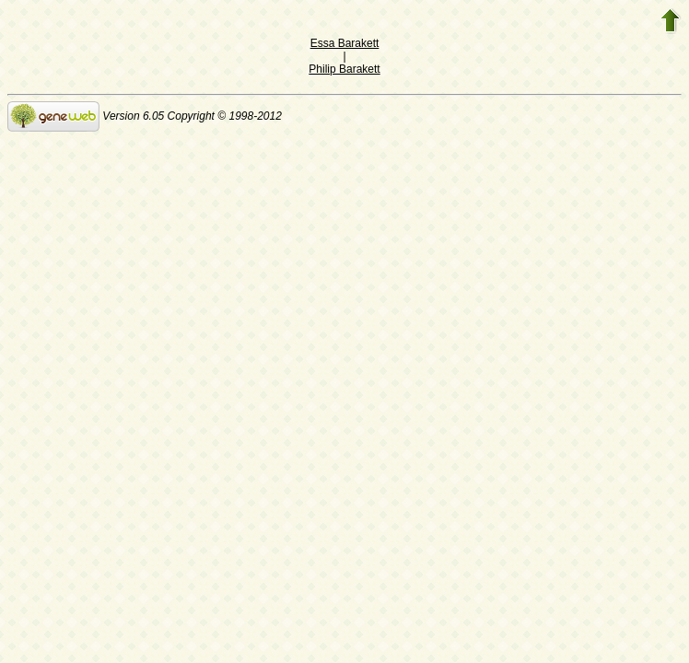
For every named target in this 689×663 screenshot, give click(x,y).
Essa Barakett (345, 43)
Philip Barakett (344, 69)
